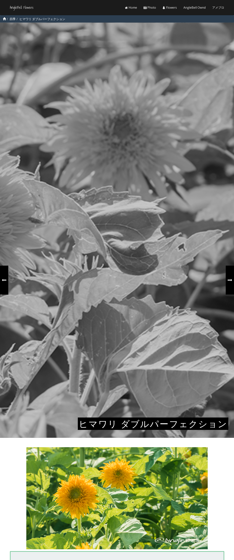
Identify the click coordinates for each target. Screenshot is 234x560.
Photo (150, 7)
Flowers (170, 7)
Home (131, 7)
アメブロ (218, 7)
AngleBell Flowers (21, 8)
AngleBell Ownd (194, 7)
